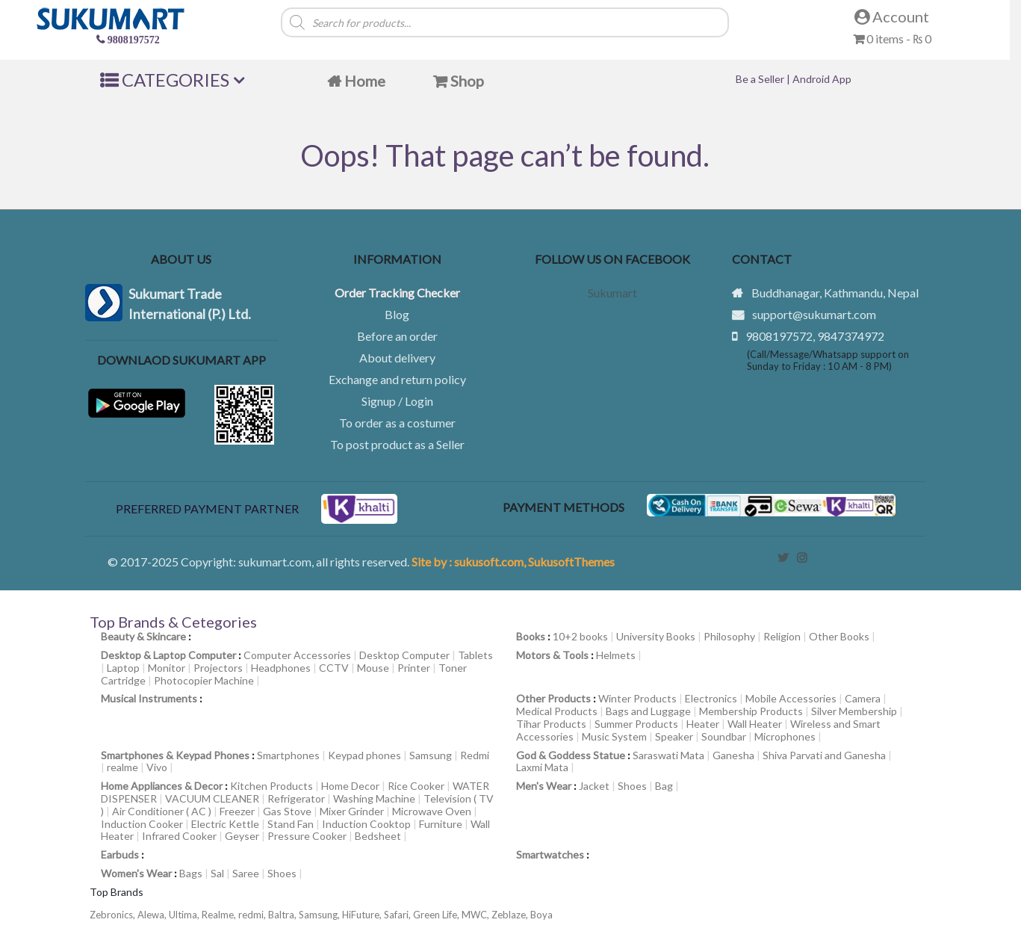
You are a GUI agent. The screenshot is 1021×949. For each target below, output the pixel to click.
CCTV (334, 667)
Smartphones (288, 755)
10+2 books (580, 636)
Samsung (430, 755)
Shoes (632, 785)
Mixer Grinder (352, 811)
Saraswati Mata (668, 755)
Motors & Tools (552, 655)
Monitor (166, 667)
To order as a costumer (397, 422)
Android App (821, 78)
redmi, (253, 915)
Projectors (218, 667)
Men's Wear (543, 785)
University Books (655, 636)
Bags (190, 873)
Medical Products (557, 711)
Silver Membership (854, 711)
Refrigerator (296, 798)
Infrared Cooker (179, 835)
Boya (541, 915)
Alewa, (153, 915)
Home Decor (350, 785)
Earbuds (120, 854)
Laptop (123, 667)
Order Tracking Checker (397, 292)
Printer (413, 667)
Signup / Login (397, 401)
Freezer (237, 811)
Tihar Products (551, 723)
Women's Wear (136, 873)
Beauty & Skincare (143, 636)
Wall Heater (754, 723)
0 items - (892, 38)
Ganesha (733, 755)
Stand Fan (290, 823)
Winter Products (637, 698)
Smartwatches (550, 854)
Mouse (373, 667)
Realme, (220, 915)
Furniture (440, 823)
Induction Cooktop (366, 823)
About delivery (397, 357)
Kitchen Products (271, 785)
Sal (217, 873)
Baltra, (283, 915)
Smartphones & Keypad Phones (175, 755)
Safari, (398, 915)
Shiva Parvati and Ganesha (824, 755)
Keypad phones (364, 755)
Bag (664, 785)
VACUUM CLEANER (212, 798)
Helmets (616, 655)
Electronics (711, 698)
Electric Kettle (225, 823)
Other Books (839, 636)
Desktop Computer (404, 655)
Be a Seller (761, 78)
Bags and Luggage (648, 711)
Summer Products (636, 723)
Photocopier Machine (204, 680)
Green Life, (437, 915)
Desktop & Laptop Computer (168, 655)
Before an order (397, 336)
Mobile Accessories (791, 698)
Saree (245, 873)
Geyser (242, 835)
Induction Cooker (142, 823)
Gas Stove (287, 811)
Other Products (553, 698)
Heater (702, 723)
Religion (782, 636)
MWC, (476, 915)
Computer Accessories (297, 655)
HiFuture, (363, 915)
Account (891, 16)
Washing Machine (374, 798)
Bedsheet (378, 835)
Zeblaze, (510, 915)
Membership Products (751, 711)
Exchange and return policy (397, 379)
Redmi (474, 755)
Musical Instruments (149, 698)
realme (122, 767)
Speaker (674, 736)
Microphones (785, 736)
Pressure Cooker (307, 835)
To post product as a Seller (397, 444)
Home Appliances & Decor (162, 785)
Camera (863, 698)
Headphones (281, 667)
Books (530, 636)
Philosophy (729, 636)
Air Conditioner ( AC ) (161, 811)
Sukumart (612, 292)
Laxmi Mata (542, 767)
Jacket (594, 785)
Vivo (156, 767)
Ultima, (185, 915)
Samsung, (320, 915)
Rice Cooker (416, 785)
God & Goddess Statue (570, 755)
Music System (614, 736)
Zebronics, (112, 915)
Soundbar (723, 736)
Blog (397, 314)
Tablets (475, 655)
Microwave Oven (431, 811)
